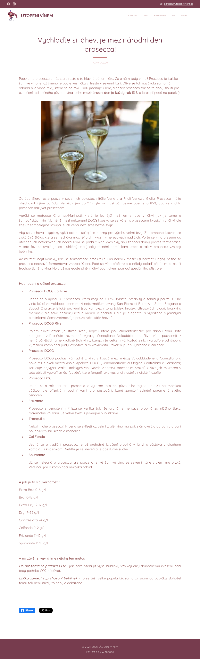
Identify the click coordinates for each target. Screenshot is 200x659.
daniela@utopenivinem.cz (178, 3)
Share (27, 610)
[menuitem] (163, 16)
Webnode (108, 652)
